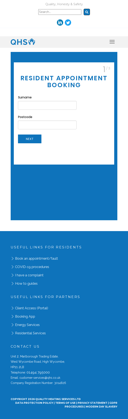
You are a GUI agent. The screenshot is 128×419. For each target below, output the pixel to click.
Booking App (25, 316)
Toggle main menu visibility (112, 41)
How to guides (26, 284)
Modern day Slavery (101, 406)
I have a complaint (29, 275)
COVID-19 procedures (32, 267)
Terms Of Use (65, 402)
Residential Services (30, 333)
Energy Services (27, 325)
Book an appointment (32, 258)
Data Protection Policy (34, 402)
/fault (53, 258)
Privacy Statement (92, 402)
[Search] (59, 12)
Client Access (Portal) (31, 308)
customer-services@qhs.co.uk (39, 377)
